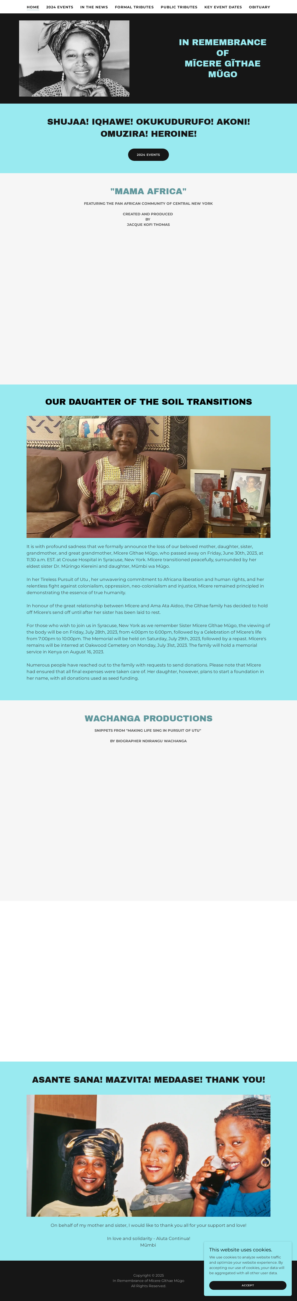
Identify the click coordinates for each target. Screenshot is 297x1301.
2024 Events (148, 155)
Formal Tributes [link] (134, 7)
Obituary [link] (259, 7)
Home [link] (33, 7)
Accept (248, 1285)
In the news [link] (94, 7)
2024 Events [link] (59, 7)
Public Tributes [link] (179, 7)
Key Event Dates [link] (223, 7)
